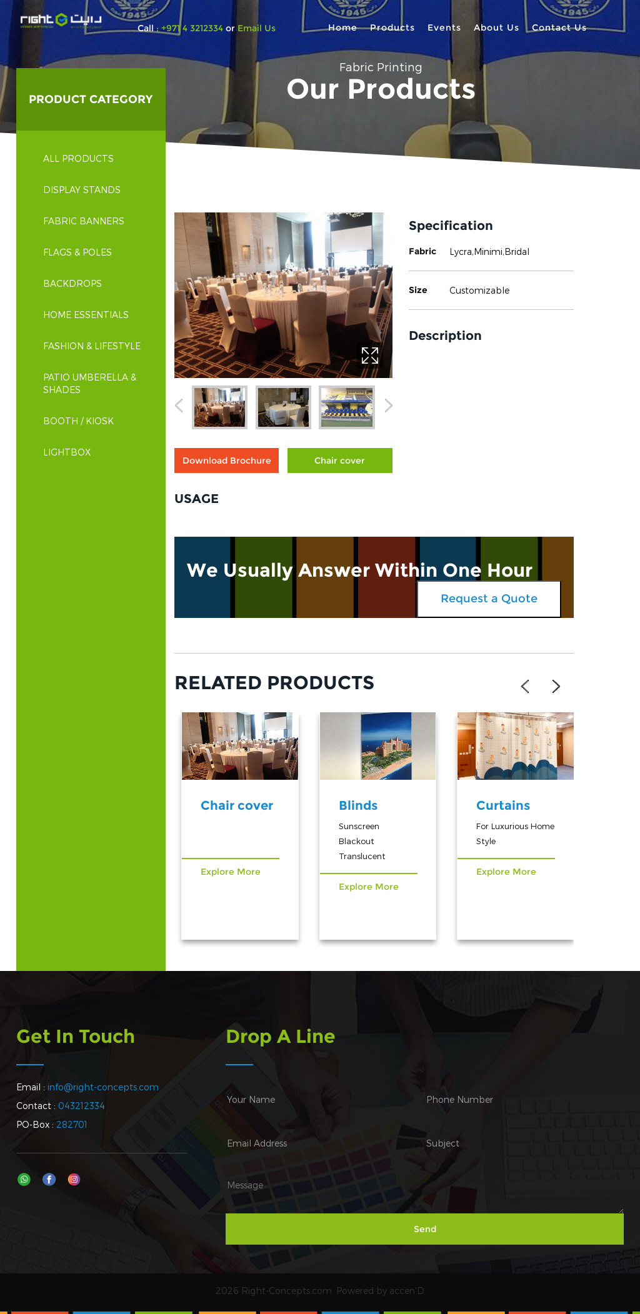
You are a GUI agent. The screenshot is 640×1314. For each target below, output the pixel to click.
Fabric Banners (93, 221)
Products (392, 27)
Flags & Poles (93, 252)
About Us (496, 27)
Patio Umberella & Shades (93, 383)
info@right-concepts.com (103, 1087)
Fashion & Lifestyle (93, 346)
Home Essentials (93, 314)
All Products (78, 158)
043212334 (81, 1105)
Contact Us (559, 27)
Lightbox (93, 452)
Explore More (231, 871)
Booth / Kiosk (93, 421)
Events (444, 27)
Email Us (255, 28)
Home (343, 27)
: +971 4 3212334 (189, 28)
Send (425, 1229)
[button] (178, 408)
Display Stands (93, 189)
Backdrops (93, 283)
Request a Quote (489, 598)
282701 (72, 1124)
